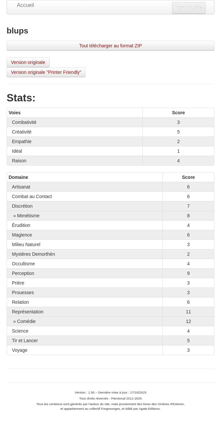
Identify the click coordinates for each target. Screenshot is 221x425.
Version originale (28, 62)
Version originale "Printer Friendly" (46, 72)
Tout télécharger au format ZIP (110, 45)
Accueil (25, 5)
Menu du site (189, 8)
